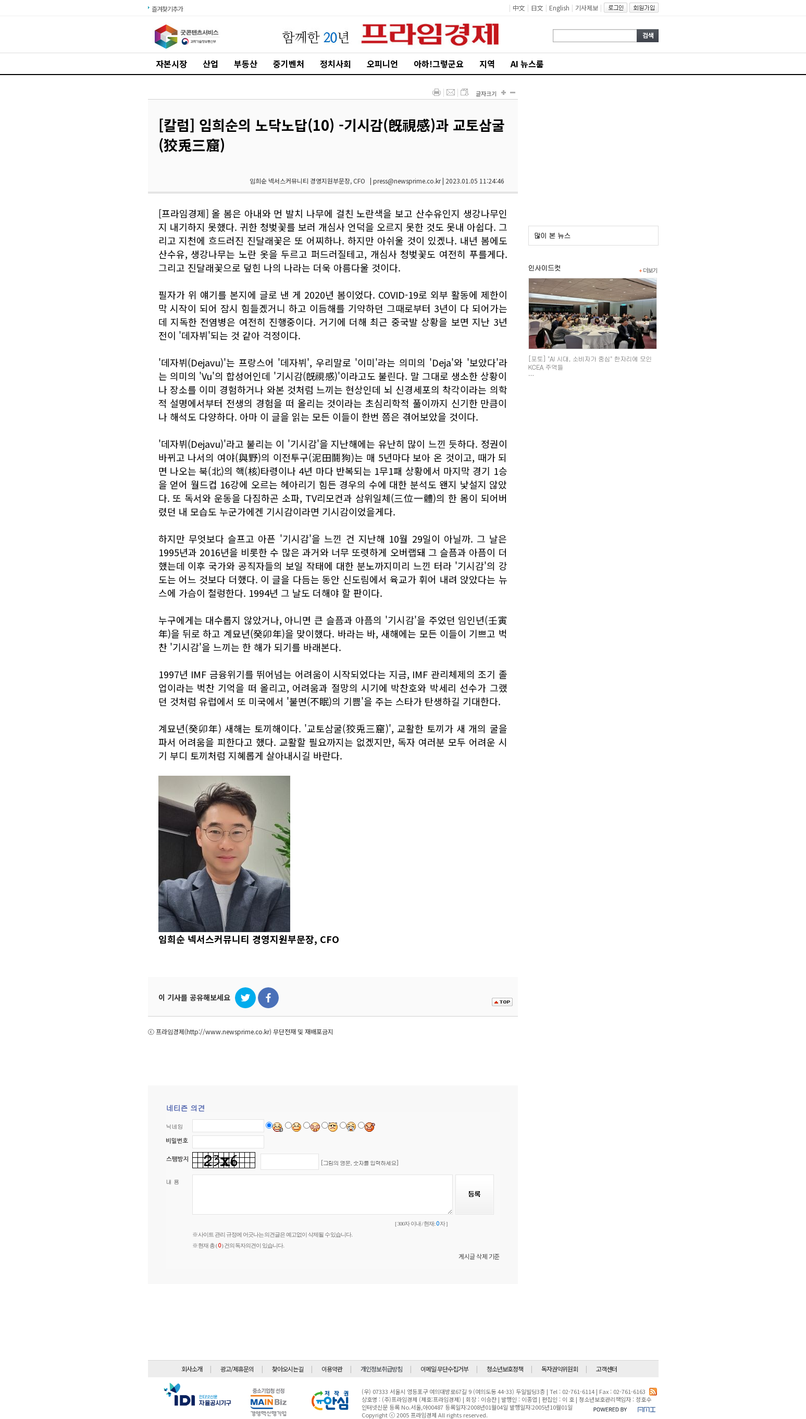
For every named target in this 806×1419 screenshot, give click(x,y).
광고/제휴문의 (237, 1368)
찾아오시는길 (287, 1368)
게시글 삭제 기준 (479, 1256)
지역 (487, 63)
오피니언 (382, 63)
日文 (537, 7)
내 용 (173, 1181)
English (559, 7)
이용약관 (331, 1368)
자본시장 (171, 63)
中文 (519, 7)
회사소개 (191, 1368)
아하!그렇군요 (439, 63)
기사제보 (586, 7)
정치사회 (335, 63)
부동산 (245, 63)
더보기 (648, 270)
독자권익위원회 (559, 1368)
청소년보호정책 (505, 1368)
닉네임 (174, 1126)
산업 (210, 63)
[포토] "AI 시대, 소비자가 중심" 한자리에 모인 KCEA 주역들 (590, 362)
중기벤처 (288, 63)
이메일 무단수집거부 (444, 1368)
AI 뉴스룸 (527, 63)
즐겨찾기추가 (167, 8)
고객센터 (606, 1368)
